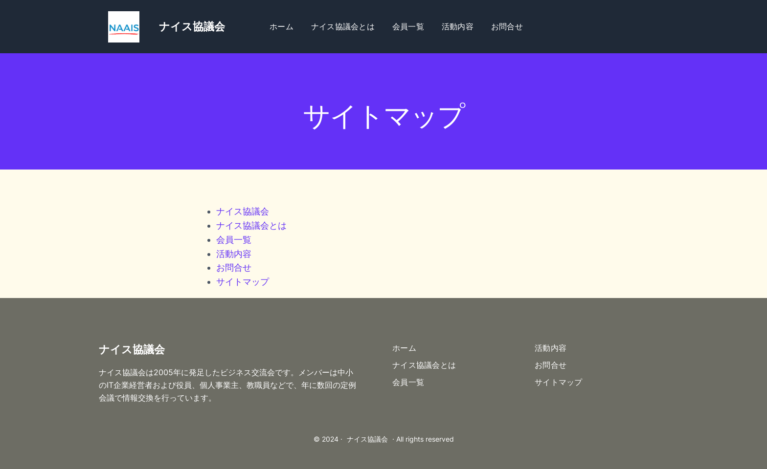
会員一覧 (233, 239)
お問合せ (233, 267)
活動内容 (233, 254)
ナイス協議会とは (251, 225)
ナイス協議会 (242, 211)
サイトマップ (242, 282)
